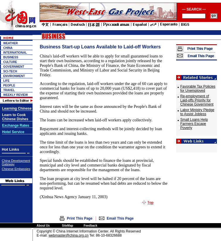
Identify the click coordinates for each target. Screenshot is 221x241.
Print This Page (79, 218)
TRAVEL (9, 90)
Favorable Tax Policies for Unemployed (197, 88)
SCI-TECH (10, 71)
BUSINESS (10, 57)
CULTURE (10, 62)
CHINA (8, 48)
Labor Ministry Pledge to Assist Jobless (197, 112)
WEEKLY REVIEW (15, 94)
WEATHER (10, 43)
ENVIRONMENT (14, 76)
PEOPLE (9, 85)
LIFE (6, 80)
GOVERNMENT (13, 66)
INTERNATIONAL (15, 52)
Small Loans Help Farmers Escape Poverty (194, 124)
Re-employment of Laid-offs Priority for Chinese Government (196, 100)
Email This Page (120, 218)
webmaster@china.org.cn (69, 235)
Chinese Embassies (16, 169)
